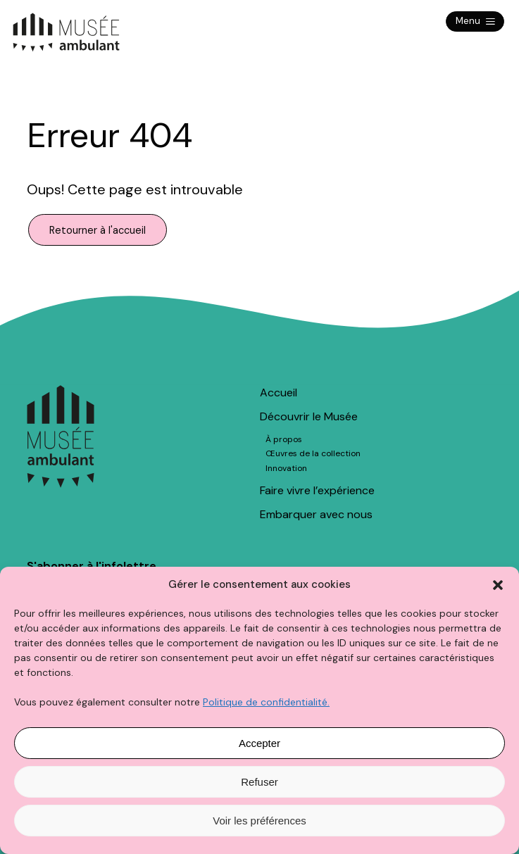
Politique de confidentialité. (266, 702)
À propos (283, 439)
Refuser (259, 782)
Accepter (259, 743)
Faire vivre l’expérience (317, 490)
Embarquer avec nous (316, 514)
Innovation (286, 468)
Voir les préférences (259, 821)
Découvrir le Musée (309, 416)
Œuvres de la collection (313, 453)
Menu (475, 21)
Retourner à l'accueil (97, 230)
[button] (498, 585)
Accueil (278, 392)
